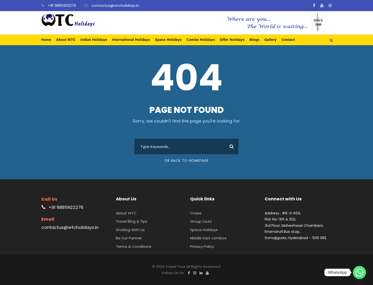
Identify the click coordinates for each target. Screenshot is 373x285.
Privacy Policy (202, 246)
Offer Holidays (232, 40)
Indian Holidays (94, 40)
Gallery (270, 40)
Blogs (255, 40)
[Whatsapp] (359, 272)
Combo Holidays (200, 40)
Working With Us (130, 229)
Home (46, 40)
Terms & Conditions (133, 246)
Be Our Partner (129, 238)
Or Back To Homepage (186, 160)
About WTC (66, 40)
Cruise (195, 213)
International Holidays (131, 40)
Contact (288, 40)
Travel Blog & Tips (131, 221)
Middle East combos (208, 238)
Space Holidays (168, 40)
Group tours (201, 221)
